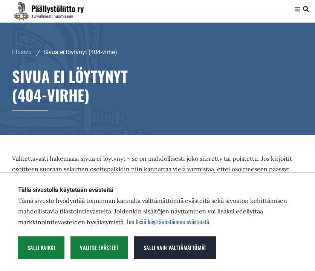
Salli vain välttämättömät (175, 247)
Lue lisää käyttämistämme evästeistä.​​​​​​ (168, 221)
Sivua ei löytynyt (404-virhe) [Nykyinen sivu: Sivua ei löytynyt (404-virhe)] (80, 52)
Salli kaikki (41, 247)
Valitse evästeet (99, 247)
